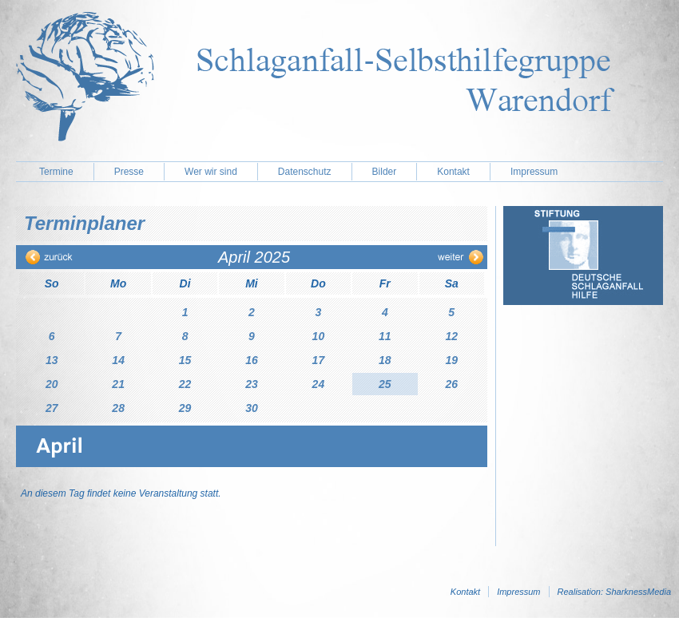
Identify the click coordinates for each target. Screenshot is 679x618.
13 (52, 360)
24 (318, 384)
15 (185, 360)
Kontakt (453, 171)
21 (118, 384)
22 (185, 384)
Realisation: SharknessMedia (614, 591)
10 (318, 336)
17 (318, 360)
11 (385, 336)
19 (451, 360)
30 (251, 408)
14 (118, 360)
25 (385, 384)
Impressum (534, 171)
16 (251, 360)
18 (385, 360)
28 (118, 408)
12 (451, 336)
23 (251, 384)
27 (52, 408)
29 (185, 408)
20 (52, 384)
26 (451, 384)
